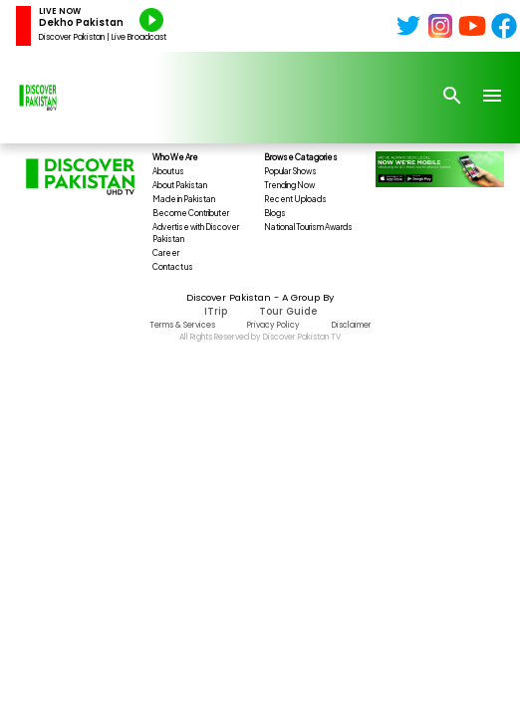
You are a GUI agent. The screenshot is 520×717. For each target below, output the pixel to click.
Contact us (172, 267)
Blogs (275, 213)
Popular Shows (290, 171)
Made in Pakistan (183, 199)
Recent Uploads (295, 199)
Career (165, 253)
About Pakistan (179, 185)
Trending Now (289, 185)
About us (168, 171)
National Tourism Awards (308, 227)
